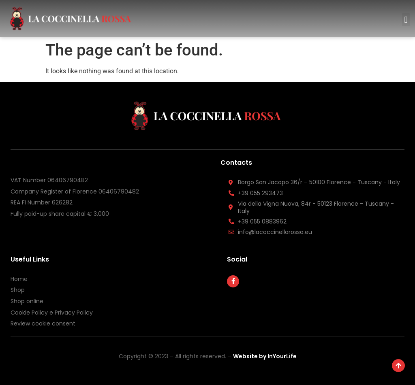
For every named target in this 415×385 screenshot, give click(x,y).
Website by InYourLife (265, 356)
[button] (406, 19)
